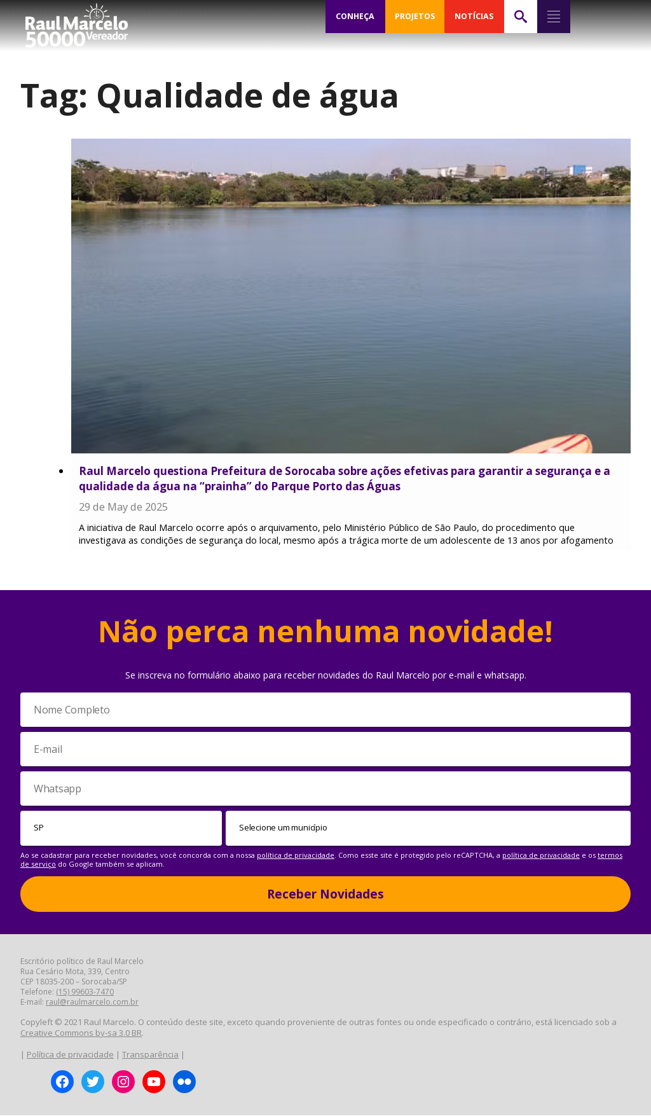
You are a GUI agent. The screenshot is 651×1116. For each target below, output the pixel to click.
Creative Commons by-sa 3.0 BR (81, 1033)
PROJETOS (414, 16)
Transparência (150, 1054)
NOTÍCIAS (474, 16)
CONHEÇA (355, 16)
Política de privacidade (70, 1054)
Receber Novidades (325, 894)
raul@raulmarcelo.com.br (92, 1002)
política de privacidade (295, 855)
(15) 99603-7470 (85, 992)
